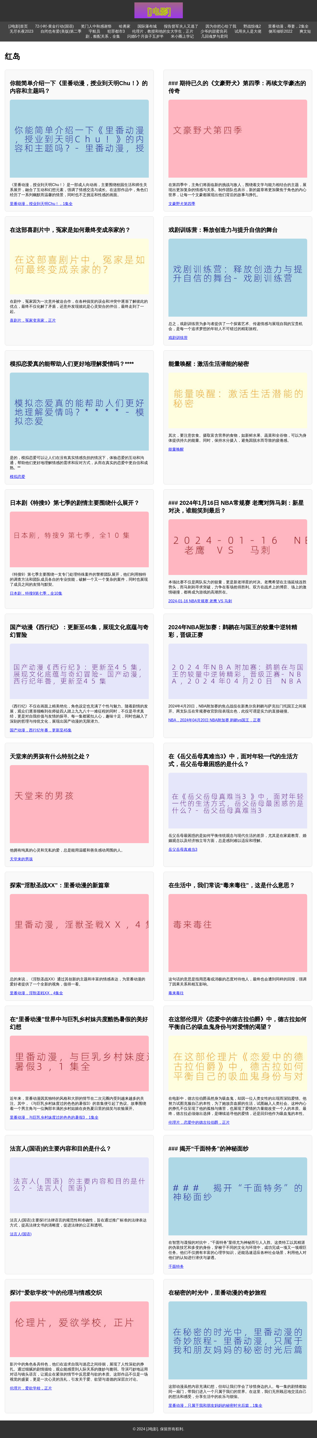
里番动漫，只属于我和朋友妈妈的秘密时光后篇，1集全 (215, 1405)
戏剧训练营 (178, 338)
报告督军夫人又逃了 (181, 26)
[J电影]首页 (18, 26)
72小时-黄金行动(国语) (54, 26)
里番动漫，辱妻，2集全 (288, 26)
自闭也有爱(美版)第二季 (60, 31)
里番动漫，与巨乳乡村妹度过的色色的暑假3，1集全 (54, 1117)
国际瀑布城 (147, 26)
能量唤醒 (176, 449)
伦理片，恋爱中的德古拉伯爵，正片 (199, 1122)
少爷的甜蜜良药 (214, 31)
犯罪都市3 (116, 31)
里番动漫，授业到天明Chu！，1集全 (41, 204)
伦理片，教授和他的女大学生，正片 (162, 31)
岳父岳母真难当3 (182, 849)
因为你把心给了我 (221, 26)
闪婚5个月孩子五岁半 (145, 36)
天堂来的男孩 (21, 859)
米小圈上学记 (182, 36)
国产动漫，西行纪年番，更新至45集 (41, 730)
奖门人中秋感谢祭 (96, 26)
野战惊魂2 (252, 26)
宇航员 (94, 31)
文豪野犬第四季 (181, 204)
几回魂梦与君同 (214, 36)
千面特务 (176, 1266)
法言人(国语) (21, 1234)
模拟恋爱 (17, 477)
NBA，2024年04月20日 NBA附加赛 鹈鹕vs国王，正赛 (214, 720)
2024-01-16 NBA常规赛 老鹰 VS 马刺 (200, 601)
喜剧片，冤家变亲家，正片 (33, 320)
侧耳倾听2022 (281, 31)
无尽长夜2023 (22, 31)
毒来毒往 (176, 993)
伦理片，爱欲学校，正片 (31, 1388)
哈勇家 (124, 26)
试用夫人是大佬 (248, 31)
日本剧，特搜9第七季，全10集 (36, 593)
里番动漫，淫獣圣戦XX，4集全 (36, 993)
